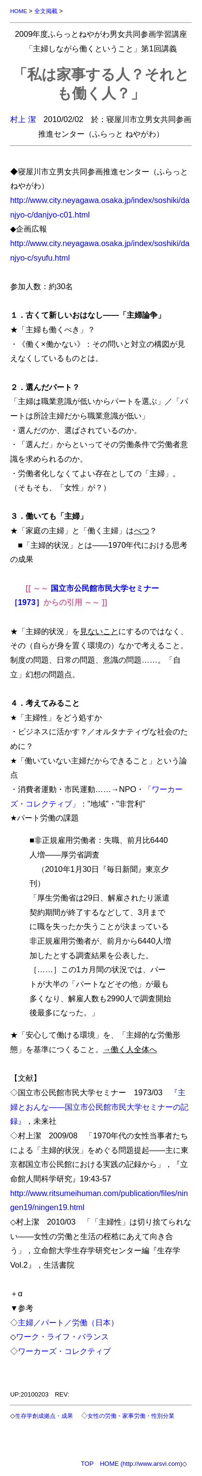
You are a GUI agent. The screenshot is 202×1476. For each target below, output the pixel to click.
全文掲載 (46, 11)
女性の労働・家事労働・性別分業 (130, 1416)
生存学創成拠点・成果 (44, 1416)
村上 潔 (23, 119)
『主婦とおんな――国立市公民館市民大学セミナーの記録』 (99, 1106)
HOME (18, 11)
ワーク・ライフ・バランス (62, 1336)
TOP (87, 1463)
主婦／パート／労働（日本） (68, 1322)
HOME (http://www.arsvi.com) (141, 1463)
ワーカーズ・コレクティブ (64, 1351)
